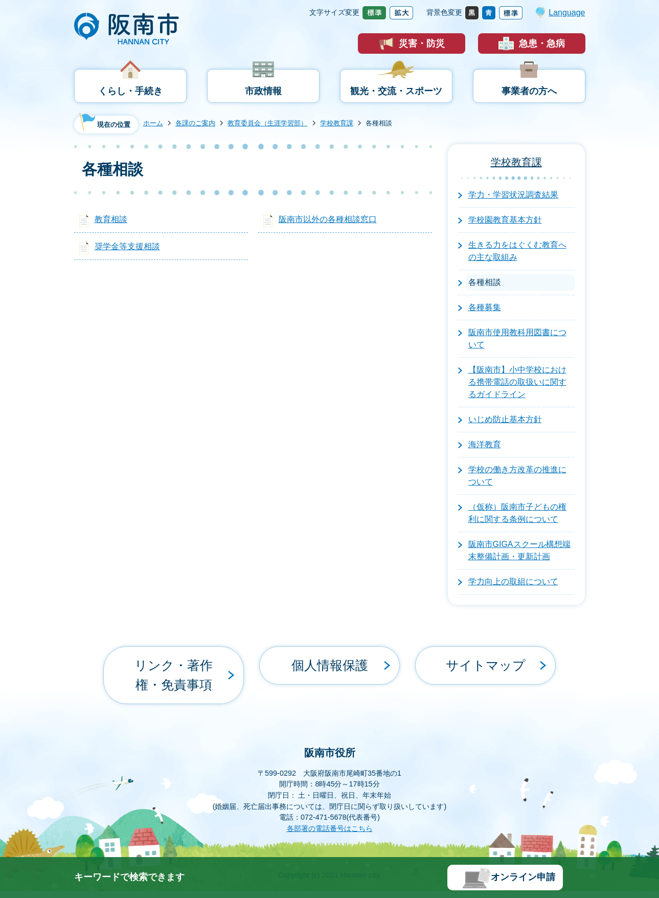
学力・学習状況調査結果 (513, 194)
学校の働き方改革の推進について (517, 475)
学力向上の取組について (513, 581)
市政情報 (263, 91)
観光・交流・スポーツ (396, 91)
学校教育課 (336, 123)
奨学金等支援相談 (127, 246)
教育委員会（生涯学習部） (267, 123)
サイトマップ (485, 657)
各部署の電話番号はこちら (330, 794)
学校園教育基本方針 (505, 219)
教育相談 (111, 219)
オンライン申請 (523, 877)
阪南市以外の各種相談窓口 (328, 219)
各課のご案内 (195, 123)
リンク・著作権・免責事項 (174, 657)
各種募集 (484, 307)
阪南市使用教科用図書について (517, 338)
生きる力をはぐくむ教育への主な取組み (517, 250)
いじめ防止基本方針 (505, 419)
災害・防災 (422, 43)
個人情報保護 (329, 657)
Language (567, 12)
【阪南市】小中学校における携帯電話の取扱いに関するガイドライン (517, 382)
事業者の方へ (529, 91)
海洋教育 (484, 444)
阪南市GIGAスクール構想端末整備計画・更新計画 (519, 550)
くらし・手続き (130, 91)
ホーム (153, 123)
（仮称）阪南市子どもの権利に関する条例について (517, 512)
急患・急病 (542, 43)
